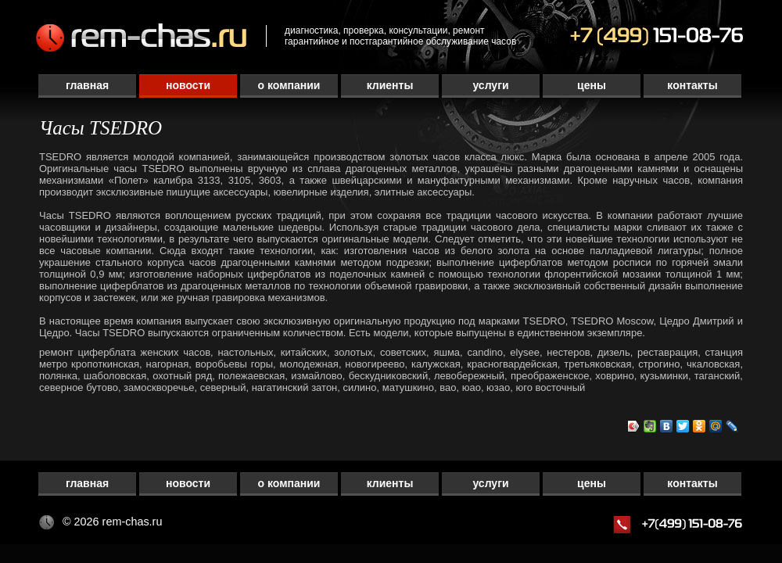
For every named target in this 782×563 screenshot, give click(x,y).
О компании (289, 85)
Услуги (490, 85)
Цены (591, 85)
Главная (87, 85)
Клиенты (390, 85)
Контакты (692, 85)
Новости (188, 85)
